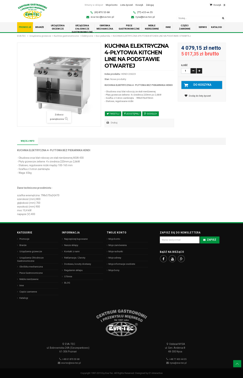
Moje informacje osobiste (121, 264)
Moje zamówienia (117, 245)
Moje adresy (114, 257)
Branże (22, 245)
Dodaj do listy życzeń (199, 96)
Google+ (150, 113)
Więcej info (27, 141)
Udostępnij (131, 113)
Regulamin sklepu (73, 270)
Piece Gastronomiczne (31, 273)
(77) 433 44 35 (145, 12)
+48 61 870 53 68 (70, 359)
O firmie (68, 276)
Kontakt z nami (72, 251)
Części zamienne (28, 291)
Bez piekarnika (103, 36)
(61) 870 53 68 (102, 12)
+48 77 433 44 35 (177, 359)
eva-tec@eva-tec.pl (102, 16)
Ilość (184, 65)
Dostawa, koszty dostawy (77, 264)
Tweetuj (113, 113)
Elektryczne (87, 36)
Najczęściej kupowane (76, 239)
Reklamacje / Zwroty (74, 257)
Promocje (24, 239)
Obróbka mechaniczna (31, 266)
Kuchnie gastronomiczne (66, 36)
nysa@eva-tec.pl (145, 16)
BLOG (67, 282)
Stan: (107, 79)
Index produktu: (113, 74)
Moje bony (113, 270)
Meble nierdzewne (28, 279)
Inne (21, 285)
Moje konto (114, 239)
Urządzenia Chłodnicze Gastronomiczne (30, 259)
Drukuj (114, 122)
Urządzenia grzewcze (40, 36)
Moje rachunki (115, 251)
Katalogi (23, 298)
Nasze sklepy (71, 245)
